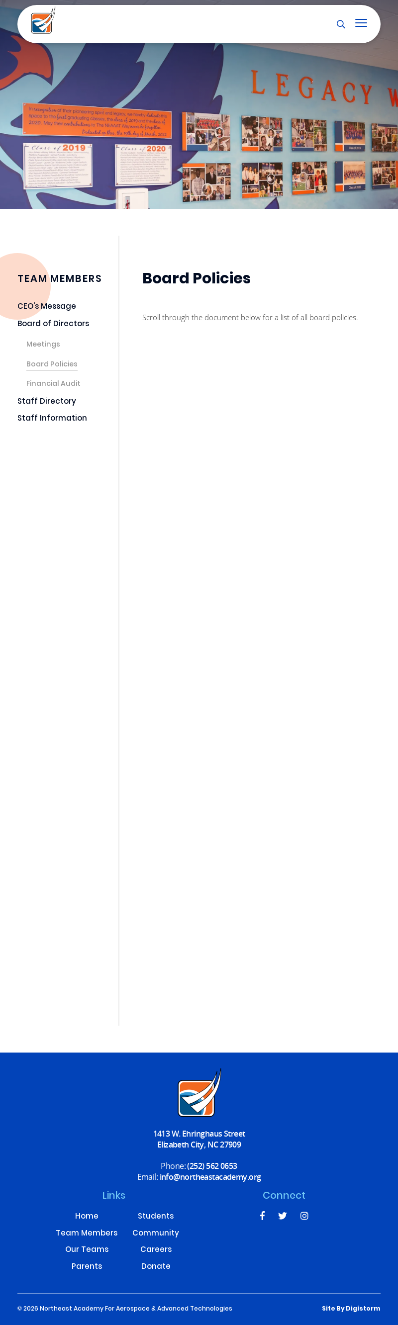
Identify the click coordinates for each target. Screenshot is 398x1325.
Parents (87, 1267)
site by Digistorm (351, 1309)
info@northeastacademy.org (210, 1176)
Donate (156, 1267)
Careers (156, 1250)
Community (155, 1234)
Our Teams (86, 1250)
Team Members (86, 1234)
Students (156, 1217)
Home (87, 1217)
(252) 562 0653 (212, 1165)
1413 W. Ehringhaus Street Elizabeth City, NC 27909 (199, 1138)
